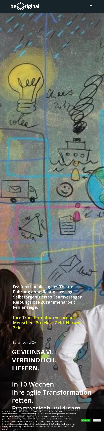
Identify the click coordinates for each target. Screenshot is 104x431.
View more (33, 429)
